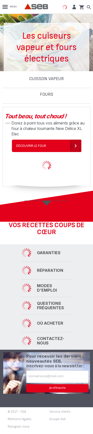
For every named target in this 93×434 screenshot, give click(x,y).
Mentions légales (19, 419)
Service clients (59, 412)
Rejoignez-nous (19, 427)
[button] (73, 7)
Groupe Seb (57, 419)
